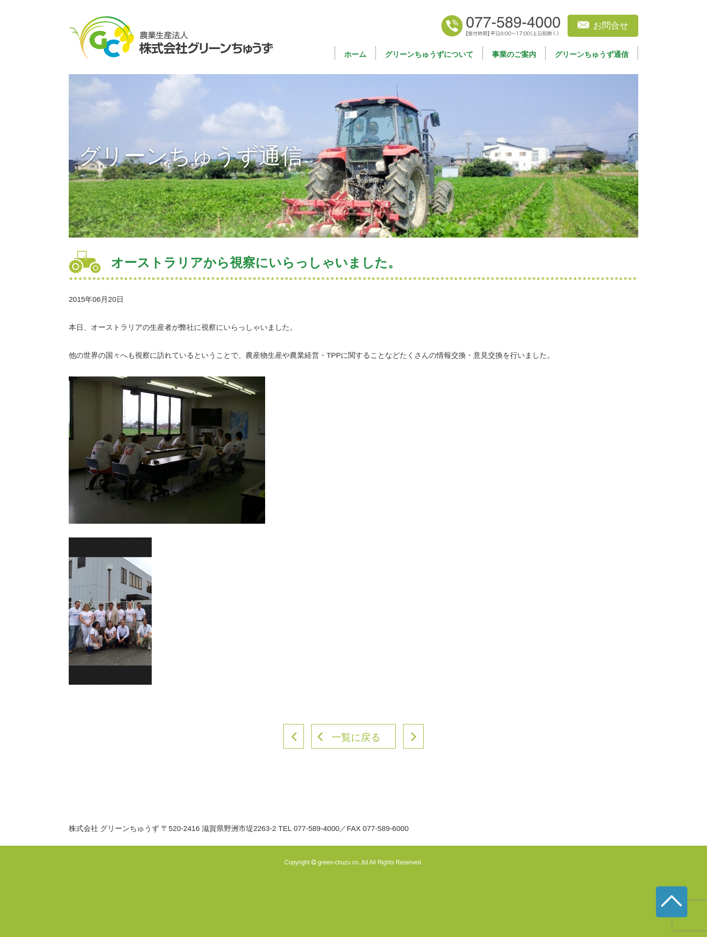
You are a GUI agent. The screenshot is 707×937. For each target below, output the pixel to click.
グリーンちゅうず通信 (591, 54)
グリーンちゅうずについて (429, 54)
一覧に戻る (356, 737)
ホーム (355, 54)
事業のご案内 (514, 54)
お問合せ (610, 25)
